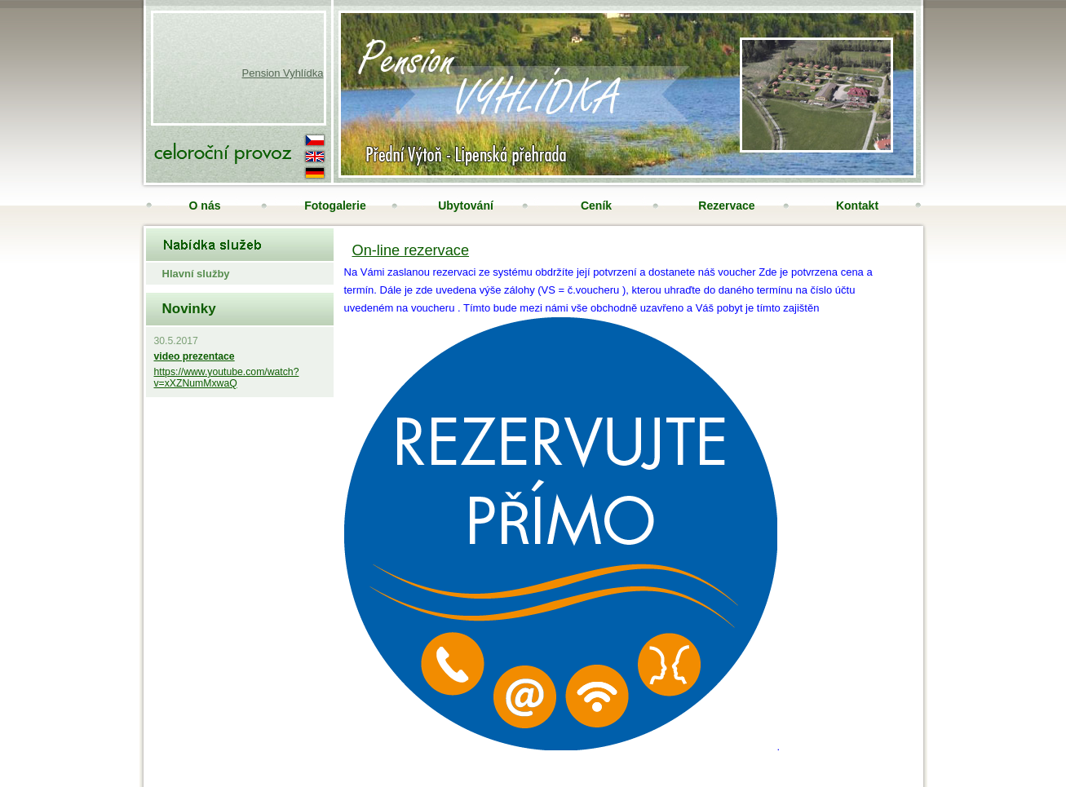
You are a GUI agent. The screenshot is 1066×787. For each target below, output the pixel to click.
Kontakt (857, 205)
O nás (205, 205)
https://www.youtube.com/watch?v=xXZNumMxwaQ (226, 377)
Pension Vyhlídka (283, 73)
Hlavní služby (196, 273)
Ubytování (465, 205)
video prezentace (194, 356)
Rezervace (726, 205)
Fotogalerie (334, 205)
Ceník (596, 205)
